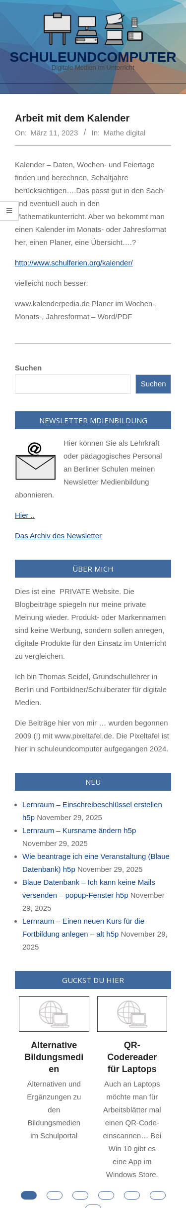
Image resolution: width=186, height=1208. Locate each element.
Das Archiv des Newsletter (58, 535)
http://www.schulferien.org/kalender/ (74, 262)
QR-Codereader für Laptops (132, 1057)
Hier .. (25, 515)
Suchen (28, 367)
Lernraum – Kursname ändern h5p (79, 830)
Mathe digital (124, 132)
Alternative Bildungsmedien (53, 1057)
